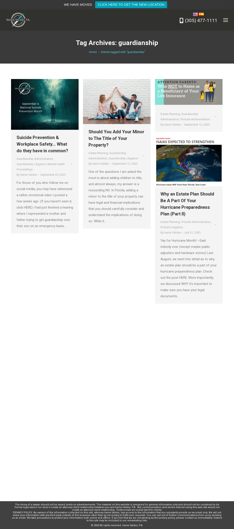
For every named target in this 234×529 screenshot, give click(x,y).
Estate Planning (98, 153)
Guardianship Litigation (31, 164)
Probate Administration (195, 119)
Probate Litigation (171, 227)
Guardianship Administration (35, 158)
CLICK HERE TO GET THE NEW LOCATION (131, 4)
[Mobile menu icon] (226, 20)
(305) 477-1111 (201, 20)
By (27, 174)
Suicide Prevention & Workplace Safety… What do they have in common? (42, 144)
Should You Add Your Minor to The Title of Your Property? (116, 138)
